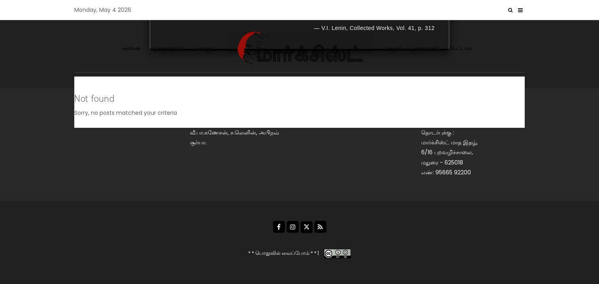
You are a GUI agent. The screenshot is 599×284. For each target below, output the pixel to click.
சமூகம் (394, 48)
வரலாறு (203, 48)
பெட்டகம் (461, 48)
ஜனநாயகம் (426, 48)
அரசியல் (130, 48)
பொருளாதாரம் (167, 48)
